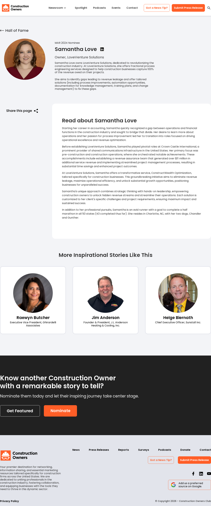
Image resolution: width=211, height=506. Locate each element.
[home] (15, 8)
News (76, 449)
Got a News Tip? (157, 8)
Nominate (60, 410)
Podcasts (99, 7)
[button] (59, 7)
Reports (123, 449)
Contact (132, 7)
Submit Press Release (188, 8)
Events (116, 7)
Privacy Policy (9, 501)
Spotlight (81, 7)
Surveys (143, 449)
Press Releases (99, 449)
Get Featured (20, 411)
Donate (185, 449)
